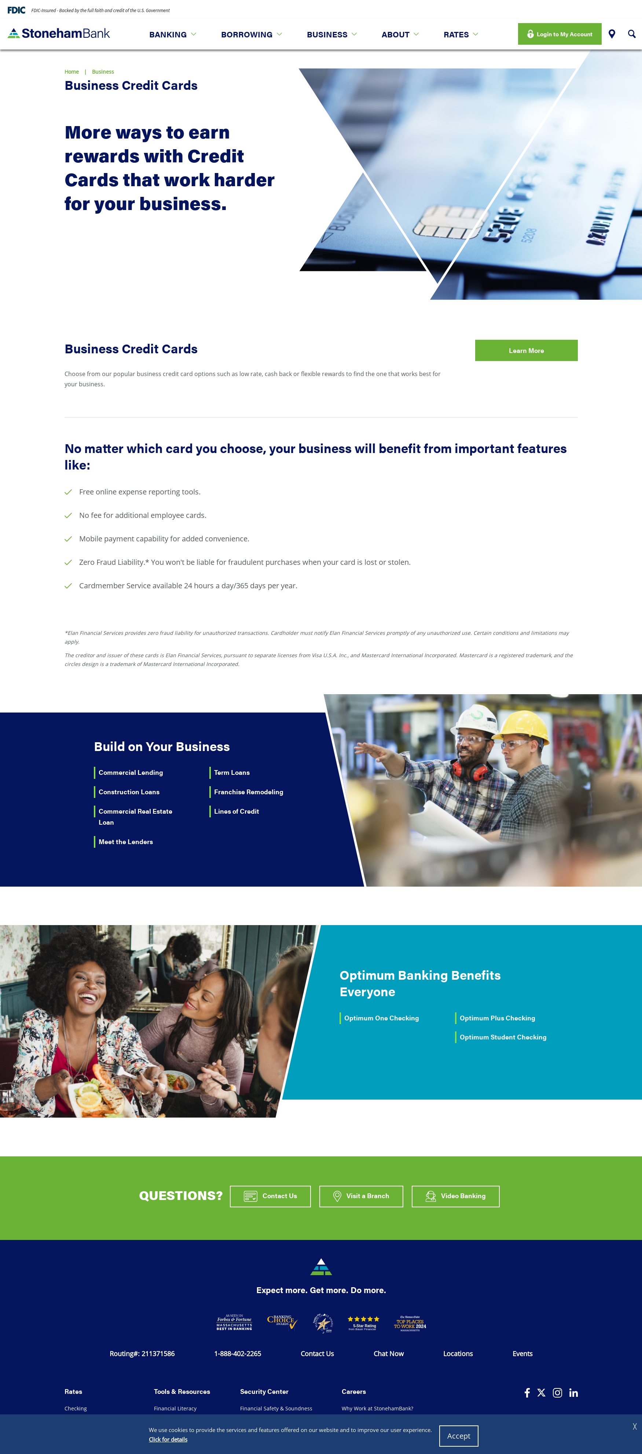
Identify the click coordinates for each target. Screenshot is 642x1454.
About (396, 34)
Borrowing (247, 34)
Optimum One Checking (381, 1017)
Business (327, 34)
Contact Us (270, 1196)
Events (523, 1353)
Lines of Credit (236, 811)
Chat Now (389, 1353)
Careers (354, 1391)
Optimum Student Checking (503, 1036)
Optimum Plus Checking (497, 1017)
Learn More (526, 350)
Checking (76, 1408)
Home (72, 71)
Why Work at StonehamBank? (377, 1408)
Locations (458, 1353)
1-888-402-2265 (237, 1353)
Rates (456, 34)
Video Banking (456, 1196)
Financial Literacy (175, 1408)
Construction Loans (129, 791)
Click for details (168, 1439)
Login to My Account (565, 34)
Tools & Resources (182, 1391)
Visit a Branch (361, 1196)
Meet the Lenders (126, 841)
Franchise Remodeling (248, 791)
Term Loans (232, 772)
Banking (168, 34)
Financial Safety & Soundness (276, 1408)
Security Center (264, 1391)
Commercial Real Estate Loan (135, 816)
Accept (458, 1436)
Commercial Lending (131, 772)
